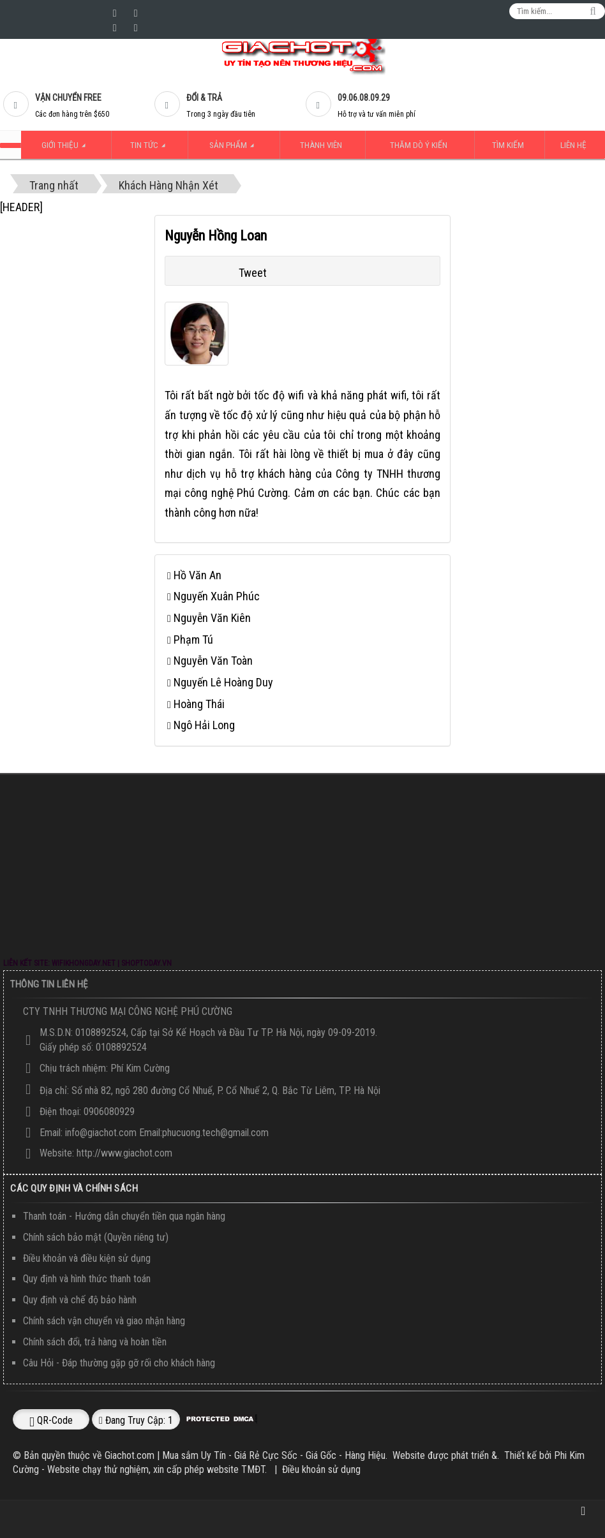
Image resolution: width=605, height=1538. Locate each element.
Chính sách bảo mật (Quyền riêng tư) (95, 1237)
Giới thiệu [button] (62, 149)
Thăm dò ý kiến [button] (422, 145)
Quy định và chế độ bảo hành (80, 1299)
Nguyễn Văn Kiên (212, 617)
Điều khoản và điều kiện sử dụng (87, 1258)
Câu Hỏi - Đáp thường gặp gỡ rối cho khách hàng (119, 1362)
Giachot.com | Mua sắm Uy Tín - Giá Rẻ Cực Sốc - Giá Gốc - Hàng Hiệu (245, 1455)
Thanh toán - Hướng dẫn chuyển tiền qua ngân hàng (124, 1215)
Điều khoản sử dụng (321, 1469)
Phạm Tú (193, 639)
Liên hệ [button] (577, 145)
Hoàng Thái (199, 703)
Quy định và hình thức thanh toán (87, 1279)
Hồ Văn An (197, 574)
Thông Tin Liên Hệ (49, 983)
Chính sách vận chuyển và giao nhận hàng (104, 1320)
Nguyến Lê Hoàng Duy (223, 681)
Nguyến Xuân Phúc (217, 595)
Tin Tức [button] (148, 149)
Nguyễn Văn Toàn (213, 660)
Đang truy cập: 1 (136, 1420)
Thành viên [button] (321, 145)
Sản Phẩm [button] (236, 149)
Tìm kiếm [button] (513, 145)
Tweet (253, 272)
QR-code (51, 1420)
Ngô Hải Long (204, 725)
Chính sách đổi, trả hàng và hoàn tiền (95, 1341)
